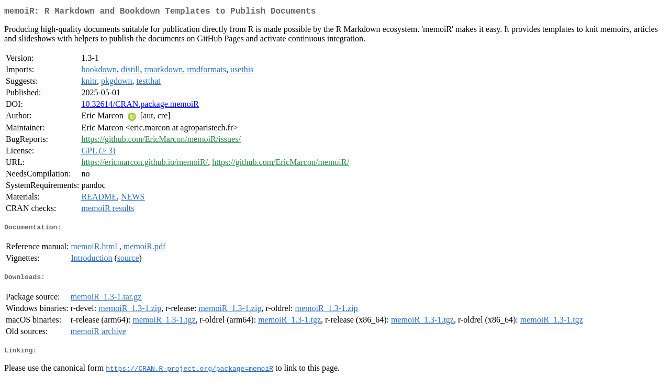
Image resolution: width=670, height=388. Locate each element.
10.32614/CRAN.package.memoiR (139, 106)
